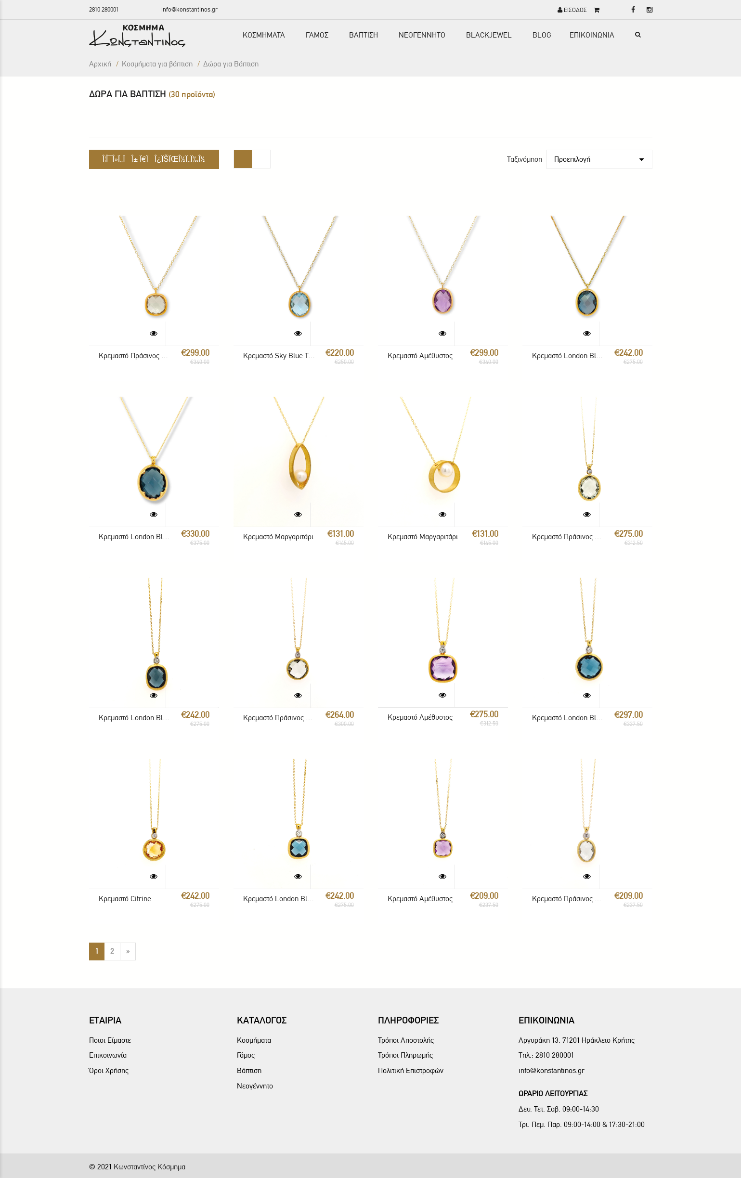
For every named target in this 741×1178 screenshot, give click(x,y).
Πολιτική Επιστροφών (410, 1070)
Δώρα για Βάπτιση (231, 64)
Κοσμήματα (254, 1040)
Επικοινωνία (108, 1055)
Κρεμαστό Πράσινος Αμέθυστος (134, 355)
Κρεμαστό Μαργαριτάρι (278, 536)
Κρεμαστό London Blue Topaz (568, 355)
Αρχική (100, 64)
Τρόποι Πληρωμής (405, 1055)
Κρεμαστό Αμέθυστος (420, 355)
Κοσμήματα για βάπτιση (157, 64)
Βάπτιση (249, 1070)
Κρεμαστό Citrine (125, 898)
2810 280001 (103, 9)
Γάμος (246, 1055)
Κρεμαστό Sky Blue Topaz (279, 355)
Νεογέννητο (255, 1086)
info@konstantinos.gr (189, 9)
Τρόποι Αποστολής (406, 1040)
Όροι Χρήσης (109, 1070)
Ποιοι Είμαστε (110, 1040)
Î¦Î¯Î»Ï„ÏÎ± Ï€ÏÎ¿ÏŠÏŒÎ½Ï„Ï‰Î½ (154, 159)
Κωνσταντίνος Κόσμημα (149, 1167)
